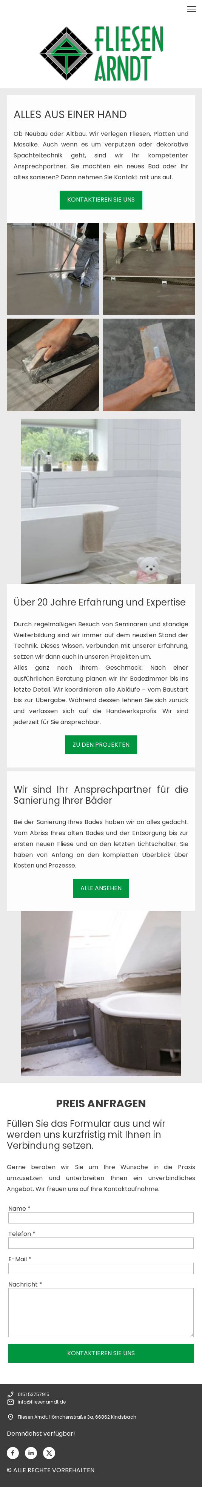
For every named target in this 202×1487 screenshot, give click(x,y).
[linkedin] (31, 1453)
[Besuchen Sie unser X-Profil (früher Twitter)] (49, 1453)
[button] (192, 9)
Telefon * (21, 1233)
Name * (19, 1208)
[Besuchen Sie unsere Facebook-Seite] (13, 1453)
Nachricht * (25, 1284)
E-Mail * (19, 1259)
